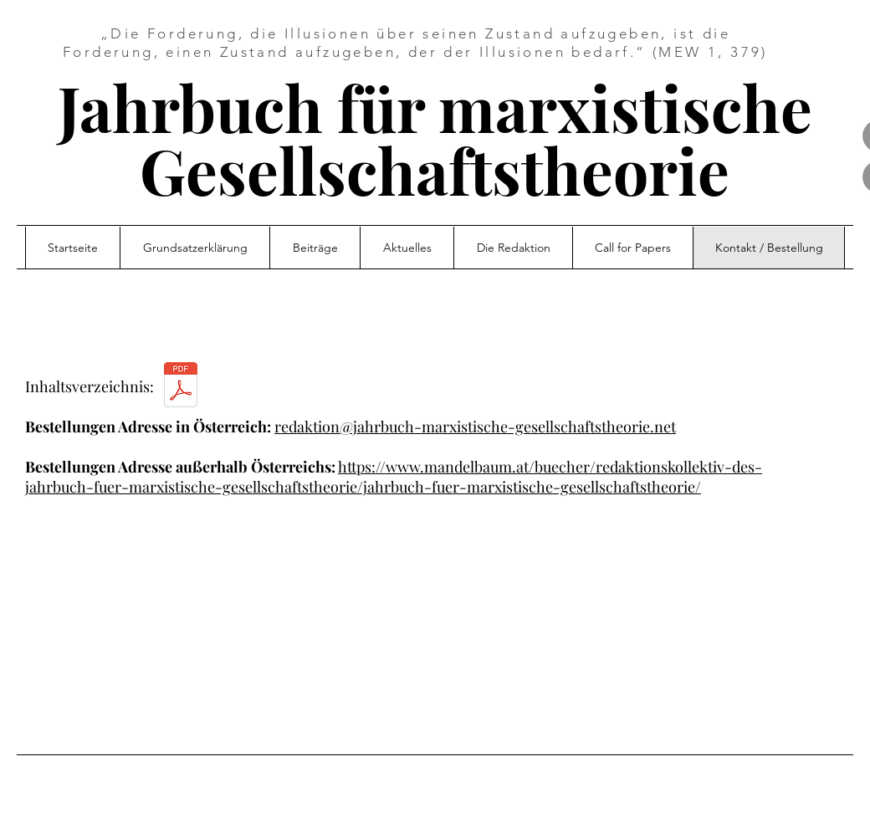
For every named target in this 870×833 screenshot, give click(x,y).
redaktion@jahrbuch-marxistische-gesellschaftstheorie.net (475, 426)
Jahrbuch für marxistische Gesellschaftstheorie (435, 138)
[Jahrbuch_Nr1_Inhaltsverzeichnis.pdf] (181, 386)
